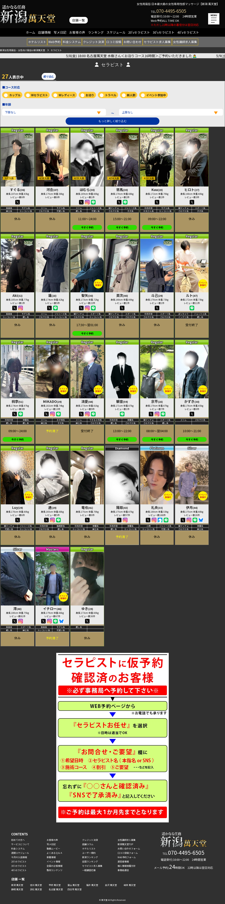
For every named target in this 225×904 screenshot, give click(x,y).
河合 (52, 189)
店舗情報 (44, 32)
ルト (192, 295)
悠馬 (122, 189)
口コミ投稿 (113, 42)
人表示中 (13, 76)
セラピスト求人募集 (157, 42)
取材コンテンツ (54, 870)
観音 (122, 401)
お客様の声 (77, 32)
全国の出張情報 (54, 865)
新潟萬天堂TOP (125, 844)
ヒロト (191, 189)
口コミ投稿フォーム (128, 852)
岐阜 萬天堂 (130, 885)
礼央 (157, 507)
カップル (14, 95)
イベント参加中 (156, 95)
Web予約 (54, 42)
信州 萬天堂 (36, 885)
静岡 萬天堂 (17, 889)
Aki (17, 295)
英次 (122, 295)
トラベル (110, 95)
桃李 (17, 401)
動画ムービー (53, 848)
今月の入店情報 (19, 857)
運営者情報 (123, 861)
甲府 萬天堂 (55, 885)
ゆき (87, 608)
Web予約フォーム (127, 857)
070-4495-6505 (171, 11)
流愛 (87, 401)
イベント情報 (53, 861)
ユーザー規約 (89, 852)
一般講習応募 (89, 870)
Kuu (157, 189)
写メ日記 (60, 32)
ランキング (96, 32)
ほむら (87, 189)
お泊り (90, 95)
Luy (17, 507)
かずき (191, 401)
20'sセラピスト (139, 32)
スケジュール (115, 32)
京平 (157, 401)
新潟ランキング (90, 857)
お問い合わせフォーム (129, 848)
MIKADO (52, 401)
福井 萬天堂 (92, 885)
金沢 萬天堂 (111, 885)
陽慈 (122, 507)
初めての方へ (18, 839)
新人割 (131, 95)
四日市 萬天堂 (75, 889)
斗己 (157, 295)
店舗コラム (87, 844)
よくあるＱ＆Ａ (54, 852)
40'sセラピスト (188, 32)
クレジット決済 (93, 42)
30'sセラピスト (164, 32)
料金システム (72, 42)
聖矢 (87, 295)
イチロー (52, 608)
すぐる (17, 189)
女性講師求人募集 (185, 42)
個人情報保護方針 (127, 865)
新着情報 (51, 857)
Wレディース (67, 95)
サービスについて (20, 844)
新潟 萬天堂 (17, 885)
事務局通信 (123, 870)
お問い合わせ (133, 42)
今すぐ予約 (87, 227)
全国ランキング (90, 861)
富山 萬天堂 (73, 885)
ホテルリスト (37, 42)
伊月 (192, 507)
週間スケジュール (20, 852)
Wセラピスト (39, 95)
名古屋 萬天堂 (56, 889)
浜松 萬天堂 (36, 889)
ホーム (30, 32)
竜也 (87, 507)
